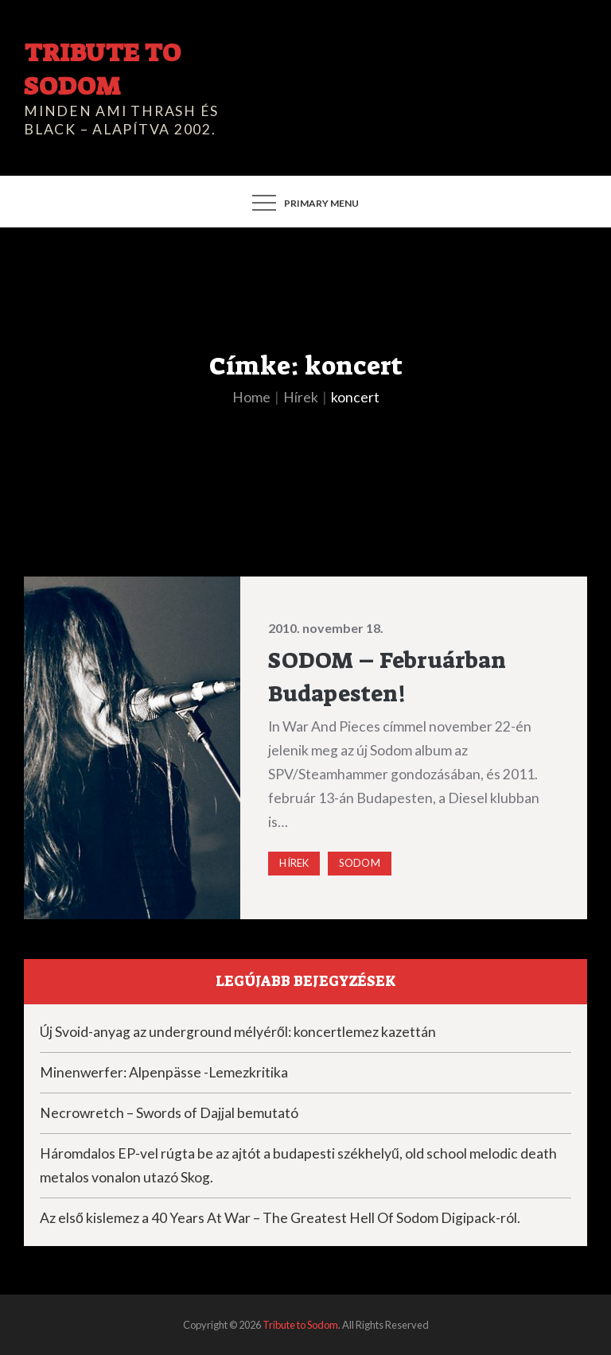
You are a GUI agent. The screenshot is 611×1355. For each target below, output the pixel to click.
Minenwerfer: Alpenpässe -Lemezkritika (164, 1072)
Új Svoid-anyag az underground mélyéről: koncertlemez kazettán (238, 1031)
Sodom (359, 862)
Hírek (294, 862)
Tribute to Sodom (102, 69)
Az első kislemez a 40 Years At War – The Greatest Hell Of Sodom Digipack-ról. (280, 1217)
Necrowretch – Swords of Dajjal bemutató (169, 1113)
